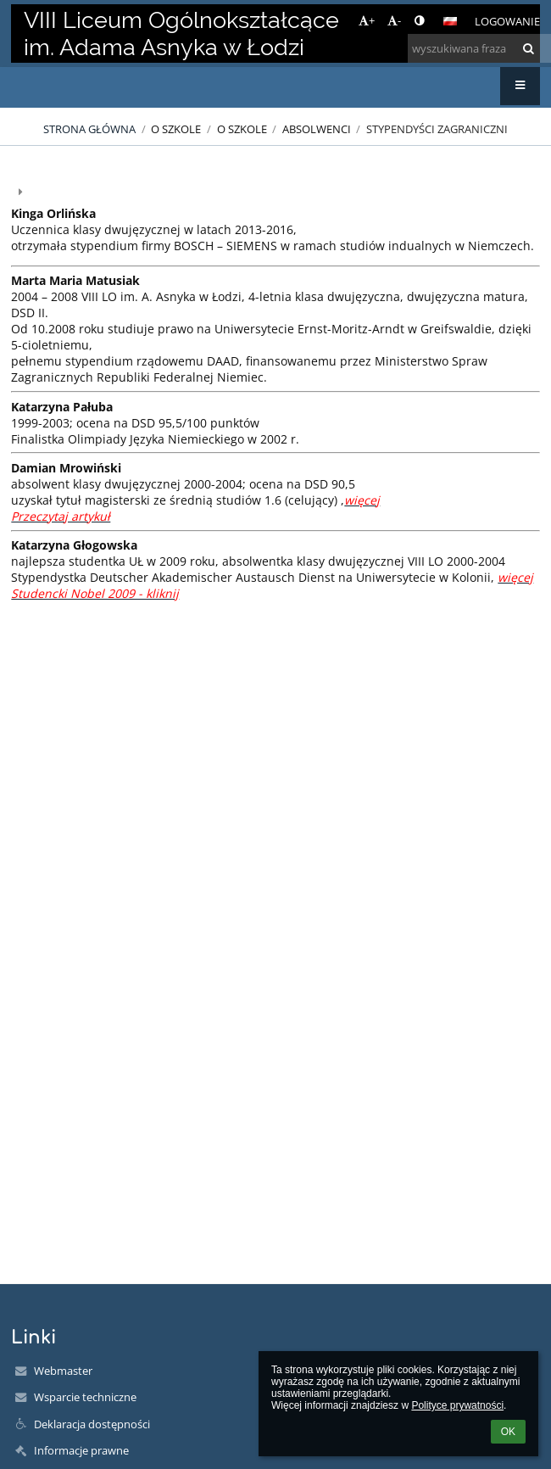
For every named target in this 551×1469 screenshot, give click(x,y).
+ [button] (367, 20)
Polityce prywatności (457, 1405)
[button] (450, 21)
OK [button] (508, 1432)
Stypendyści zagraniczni (437, 129)
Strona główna (89, 129)
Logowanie (507, 21)
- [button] (394, 20)
